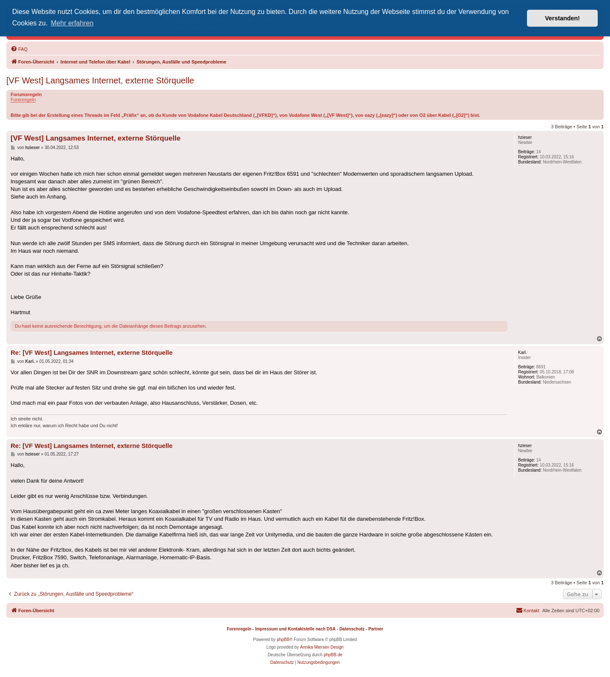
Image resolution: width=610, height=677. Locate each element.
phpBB (283, 639)
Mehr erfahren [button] (72, 23)
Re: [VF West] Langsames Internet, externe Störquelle (91, 352)
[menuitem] (19, 49)
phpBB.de (333, 654)
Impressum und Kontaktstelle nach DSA (295, 629)
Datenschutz (351, 629)
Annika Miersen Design (322, 647)
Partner (375, 629)
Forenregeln (23, 99)
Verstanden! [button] (562, 18)
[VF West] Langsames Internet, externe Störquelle (100, 80)
